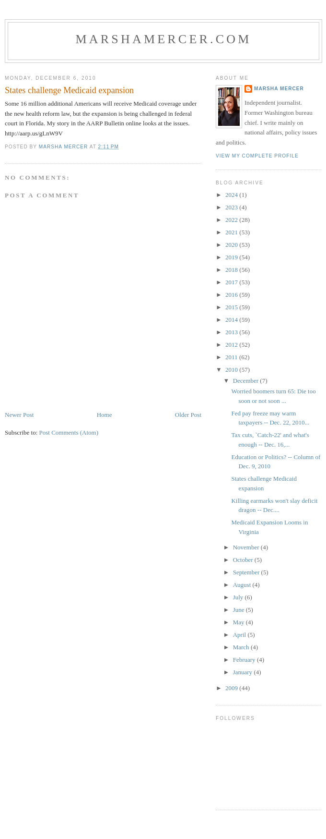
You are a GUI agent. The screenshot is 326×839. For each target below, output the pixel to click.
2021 (232, 232)
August (243, 584)
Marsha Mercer (279, 88)
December (246, 380)
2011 (232, 357)
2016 (232, 294)
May (239, 622)
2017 (232, 282)
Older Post (188, 414)
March (242, 647)
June (239, 609)
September (247, 572)
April (240, 634)
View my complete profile (257, 155)
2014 (232, 319)
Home (104, 414)
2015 (232, 307)
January (243, 672)
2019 (232, 257)
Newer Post (19, 414)
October (244, 559)
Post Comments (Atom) (69, 432)
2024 (232, 194)
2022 (232, 219)
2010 (232, 369)
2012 (232, 344)
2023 (232, 207)
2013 (232, 332)
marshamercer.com (163, 39)
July (239, 597)
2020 (232, 244)
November (247, 547)
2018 (232, 269)
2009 (232, 688)
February (245, 659)
